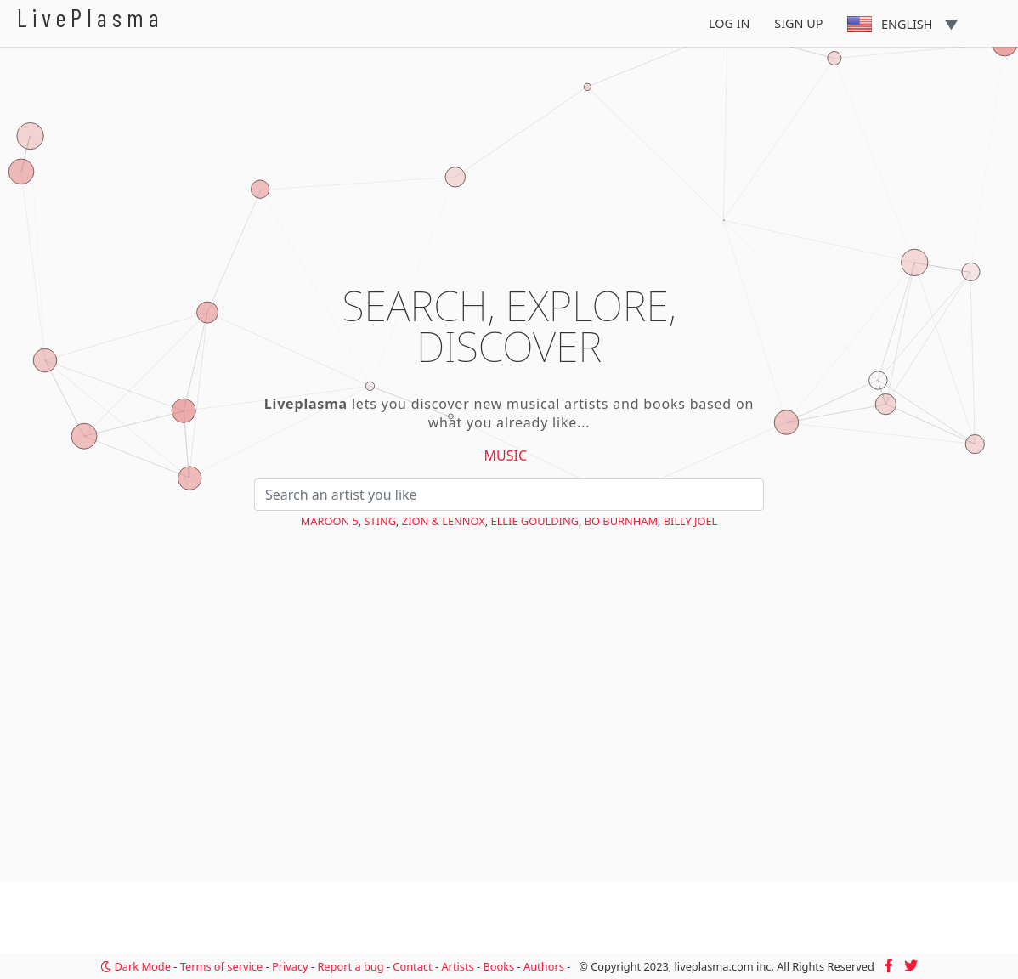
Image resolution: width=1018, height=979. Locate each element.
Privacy (290, 966)
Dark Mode (135, 966)
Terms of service (221, 966)
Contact (412, 966)
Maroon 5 (330, 521)
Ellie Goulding (535, 521)
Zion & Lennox (443, 521)
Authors (543, 966)
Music (506, 455)
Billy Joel (691, 521)
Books (498, 966)
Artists (457, 966)
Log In (729, 23)
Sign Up (798, 23)
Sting (381, 521)
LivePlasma (90, 17)
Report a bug (350, 966)
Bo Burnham (621, 521)
